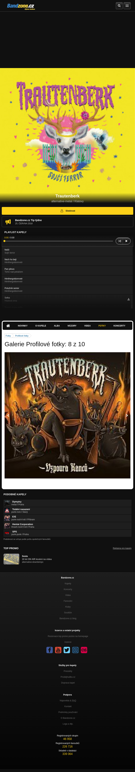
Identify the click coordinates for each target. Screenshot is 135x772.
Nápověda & (68, 700)
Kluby (67, 607)
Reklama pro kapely (122, 548)
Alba (57, 326)
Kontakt (68, 706)
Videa (87, 326)
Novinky (23, 326)
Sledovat (67, 211)
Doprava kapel (68, 683)
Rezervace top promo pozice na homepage (68, 636)
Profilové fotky (21, 336)
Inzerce (68, 642)
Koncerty (119, 326)
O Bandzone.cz (68, 718)
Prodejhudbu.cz (68, 677)
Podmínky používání (68, 712)
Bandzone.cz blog (68, 618)
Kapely (68, 583)
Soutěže (68, 612)
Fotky (102, 326)
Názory (72, 326)
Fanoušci (68, 601)
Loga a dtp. (68, 724)
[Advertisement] (67, 38)
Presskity (68, 671)
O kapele (40, 326)
